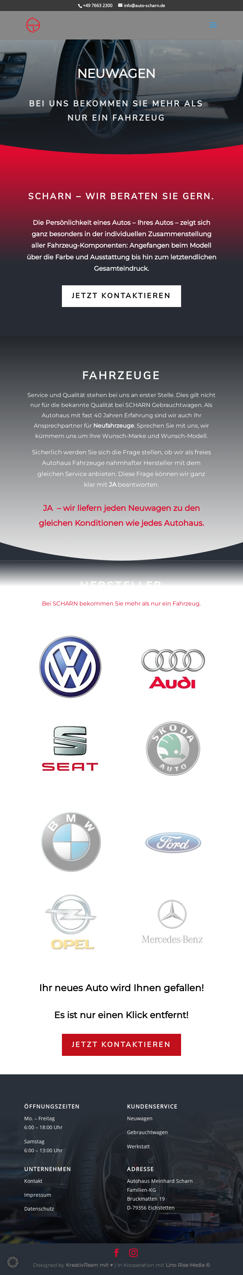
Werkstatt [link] (138, 1146)
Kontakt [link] (33, 1181)
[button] (213, 29)
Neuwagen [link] (140, 1118)
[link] (33, 25)
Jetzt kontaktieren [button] (121, 296)
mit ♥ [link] (90, 1265)
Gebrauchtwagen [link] (147, 1132)
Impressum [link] (37, 1194)
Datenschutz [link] (39, 1208)
